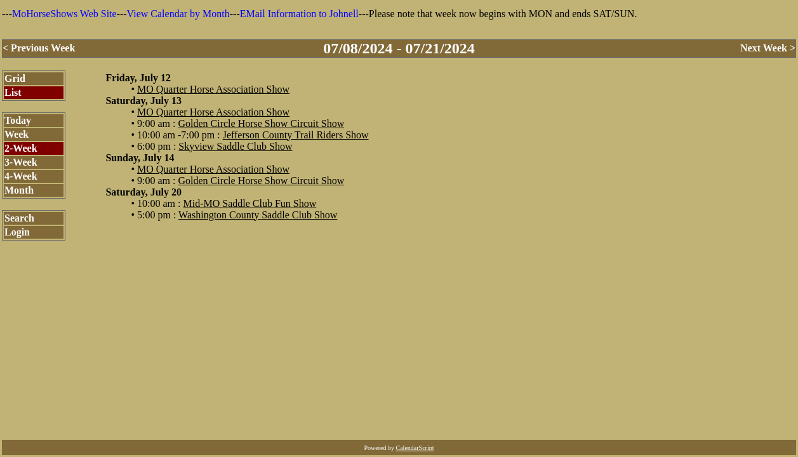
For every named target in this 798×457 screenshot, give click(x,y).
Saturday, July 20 (143, 192)
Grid (14, 78)
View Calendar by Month (178, 13)
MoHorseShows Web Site (64, 13)
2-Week (20, 148)
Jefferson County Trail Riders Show (296, 134)
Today (17, 120)
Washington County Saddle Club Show (257, 214)
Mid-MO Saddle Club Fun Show (249, 203)
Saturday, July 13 (143, 100)
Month (19, 190)
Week (16, 134)
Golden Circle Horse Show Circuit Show (261, 123)
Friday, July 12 (138, 77)
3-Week (20, 162)
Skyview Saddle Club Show (235, 146)
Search (19, 218)
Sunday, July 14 (139, 157)
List (13, 92)
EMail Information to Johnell (299, 13)
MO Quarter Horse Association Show (213, 89)
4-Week (20, 176)
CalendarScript (415, 447)
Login (17, 232)
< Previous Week (39, 48)
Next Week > (767, 48)
